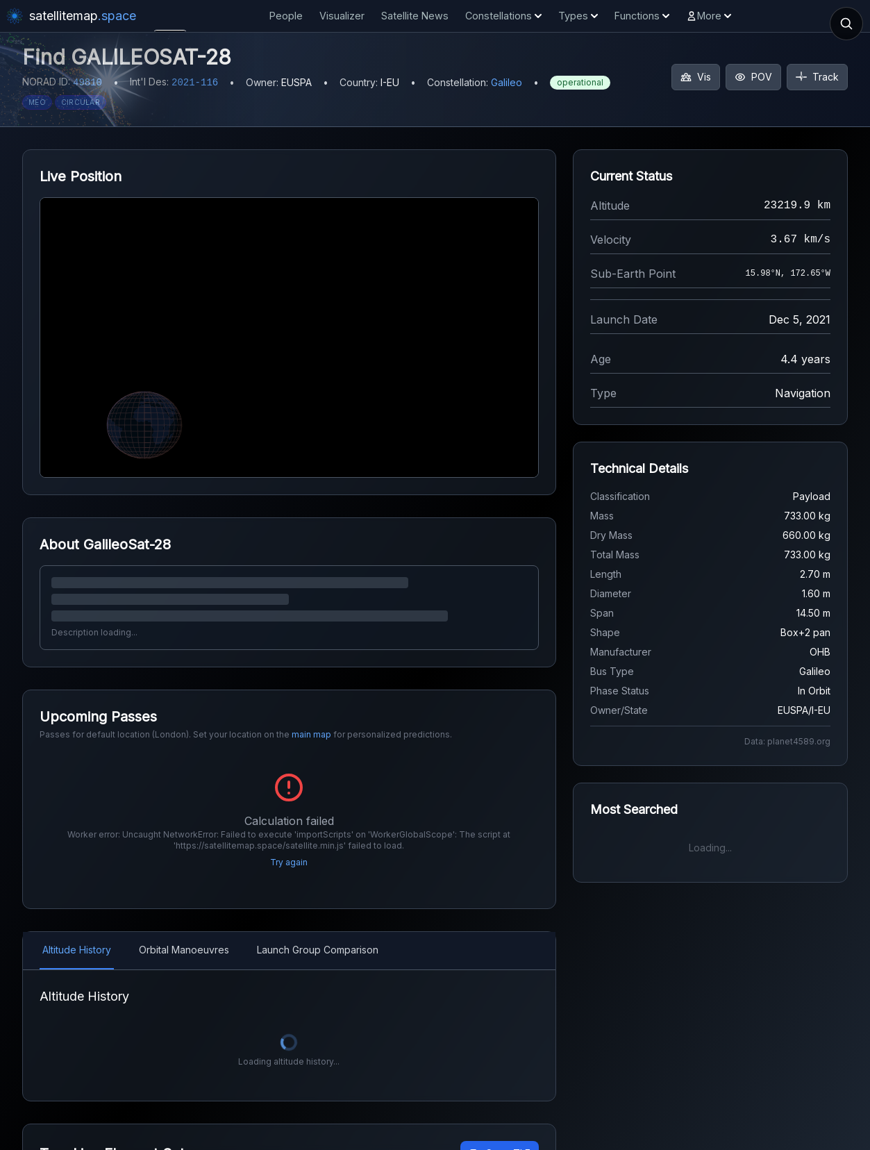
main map (311, 734)
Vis (695, 77)
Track (817, 77)
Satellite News (415, 16)
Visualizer (342, 16)
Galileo (506, 82)
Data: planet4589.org (787, 741)
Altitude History (76, 932)
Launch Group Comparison (317, 932)
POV (753, 77)
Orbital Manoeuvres (184, 932)
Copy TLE (499, 1135)
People (286, 16)
